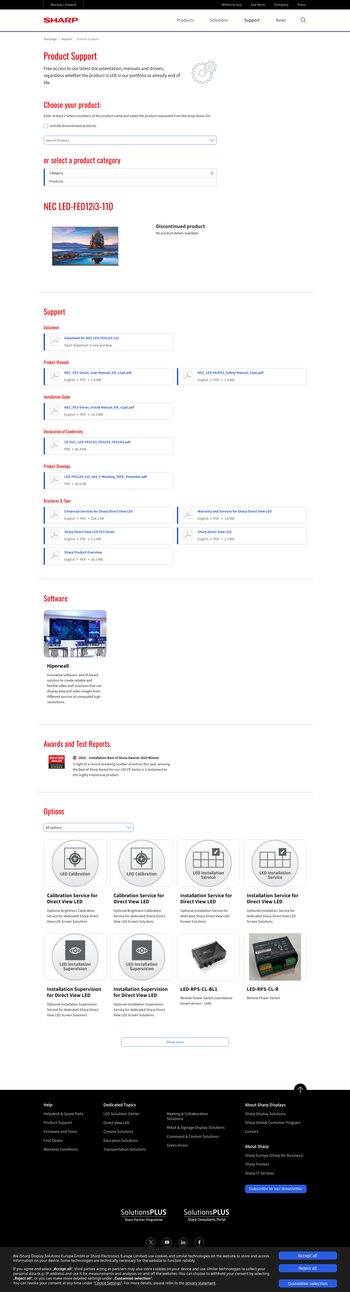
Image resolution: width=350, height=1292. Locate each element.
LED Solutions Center (121, 1114)
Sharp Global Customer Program (272, 1122)
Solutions (220, 20)
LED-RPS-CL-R (263, 989)
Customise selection (308, 1283)
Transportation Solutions (124, 1149)
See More (258, 4)
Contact (251, 1131)
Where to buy (232, 4)
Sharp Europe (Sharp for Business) (274, 1155)
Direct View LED (116, 1122)
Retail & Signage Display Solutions (196, 1127)
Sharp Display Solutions (265, 1114)
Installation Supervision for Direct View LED (74, 992)
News (281, 20)
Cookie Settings (108, 1283)
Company (281, 4)
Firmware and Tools (60, 1131)
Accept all (307, 1255)
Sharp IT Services (259, 1173)
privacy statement (200, 1283)
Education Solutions (120, 1140)
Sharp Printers (257, 1164)
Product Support (58, 1122)
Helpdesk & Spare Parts (63, 1114)
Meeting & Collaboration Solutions (187, 1116)
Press (302, 4)
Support (252, 20)
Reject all (308, 1268)
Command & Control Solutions (193, 1136)
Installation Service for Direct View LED (206, 899)
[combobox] (130, 140)
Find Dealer (53, 1140)
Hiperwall (58, 666)
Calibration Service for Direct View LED (72, 899)
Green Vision (177, 1145)
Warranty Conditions (61, 1149)
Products (186, 20)
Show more (175, 1042)
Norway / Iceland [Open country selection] (63, 4)
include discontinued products (73, 126)
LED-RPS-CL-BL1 (198, 989)
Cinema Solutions (118, 1131)
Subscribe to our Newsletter (275, 1189)
